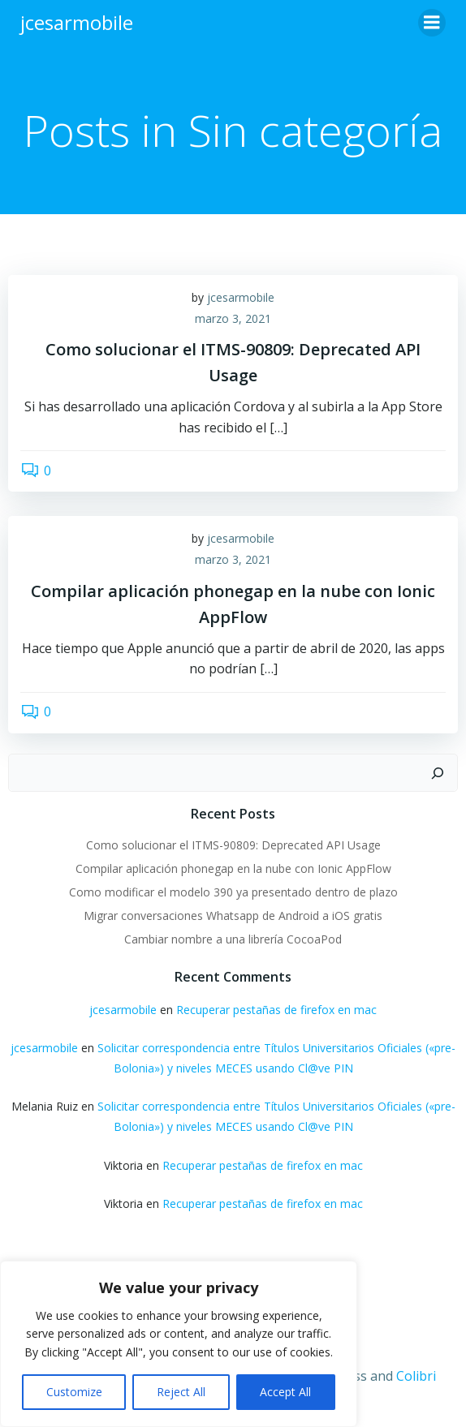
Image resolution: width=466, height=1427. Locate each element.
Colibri (416, 1376)
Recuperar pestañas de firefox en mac (276, 1009)
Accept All (285, 1391)
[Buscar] (437, 773)
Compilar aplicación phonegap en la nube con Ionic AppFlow (233, 868)
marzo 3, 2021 (233, 318)
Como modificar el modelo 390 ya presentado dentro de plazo (233, 892)
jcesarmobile (240, 297)
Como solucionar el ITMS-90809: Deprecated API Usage (233, 845)
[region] (178, 1344)
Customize (74, 1391)
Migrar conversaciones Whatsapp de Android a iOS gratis (233, 915)
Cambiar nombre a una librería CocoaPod (233, 939)
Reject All (181, 1391)
